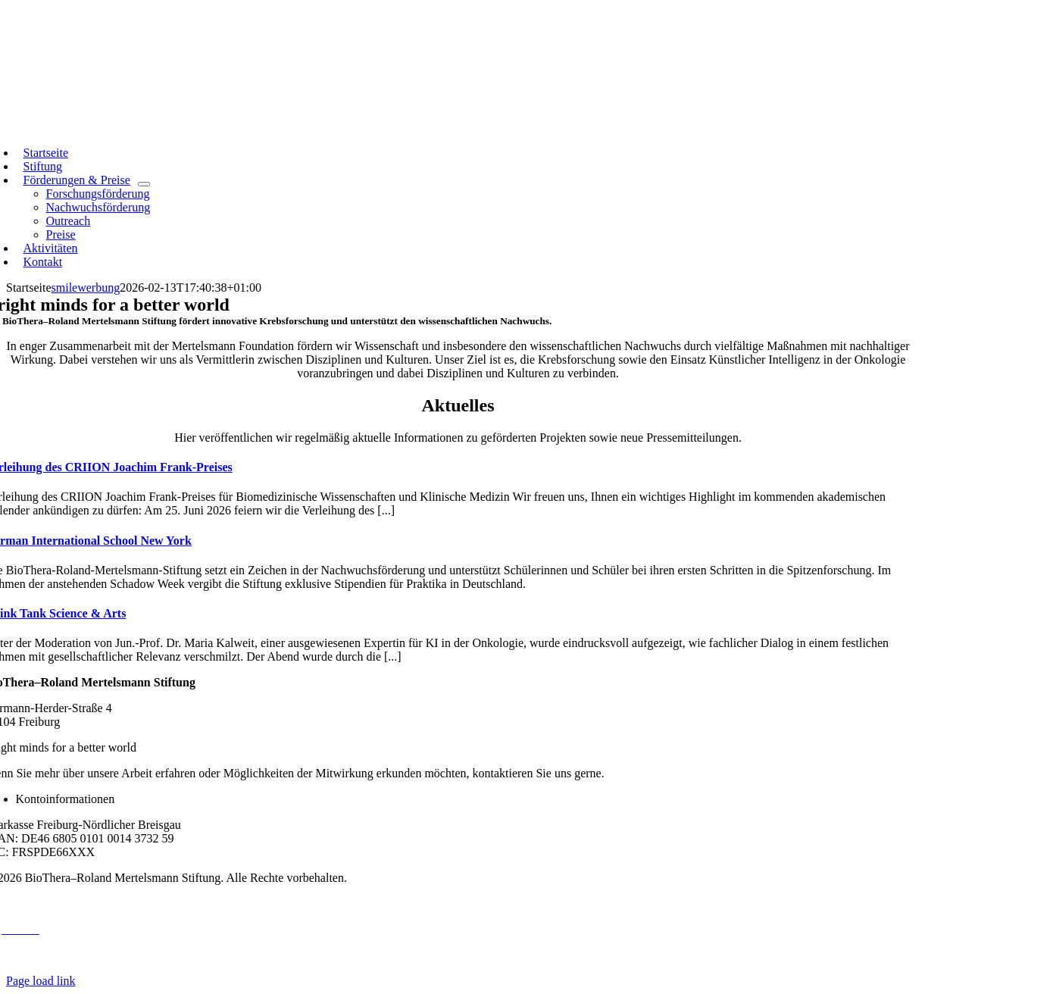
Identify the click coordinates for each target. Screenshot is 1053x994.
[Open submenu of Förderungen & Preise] (144, 184)
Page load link (41, 980)
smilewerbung (86, 287)
